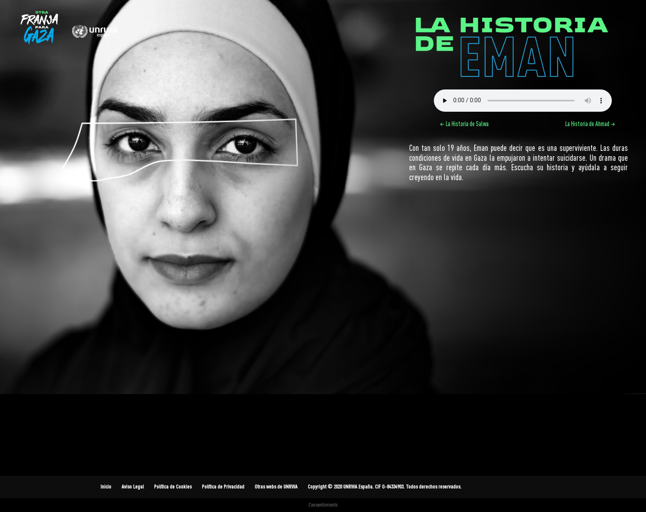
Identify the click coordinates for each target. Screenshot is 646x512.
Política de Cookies (173, 486)
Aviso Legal (133, 486)
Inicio (106, 486)
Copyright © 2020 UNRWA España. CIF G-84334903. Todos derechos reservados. (384, 486)
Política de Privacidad (223, 486)
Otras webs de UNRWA (276, 486)
